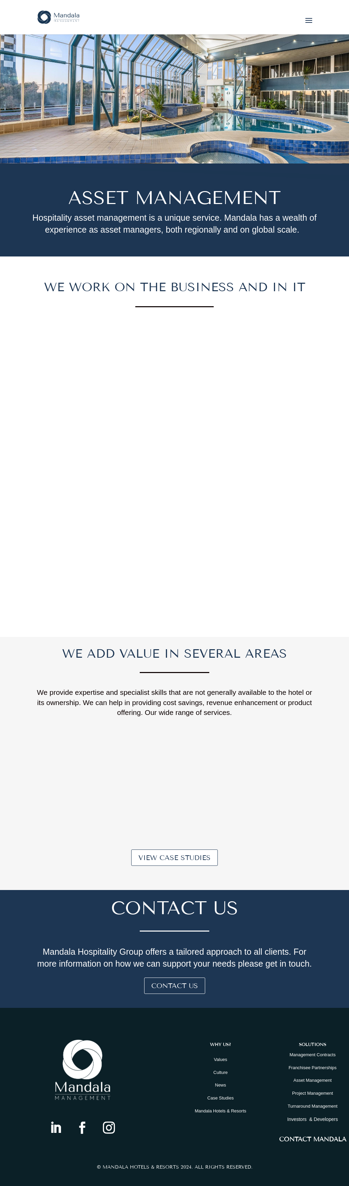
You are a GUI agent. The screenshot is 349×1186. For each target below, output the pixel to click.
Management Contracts (313, 1054)
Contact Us (174, 986)
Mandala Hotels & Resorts (220, 1110)
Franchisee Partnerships (313, 1067)
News (220, 1085)
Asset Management (312, 1080)
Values (220, 1059)
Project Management (312, 1093)
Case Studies (220, 1098)
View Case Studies (174, 858)
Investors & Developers (312, 1119)
